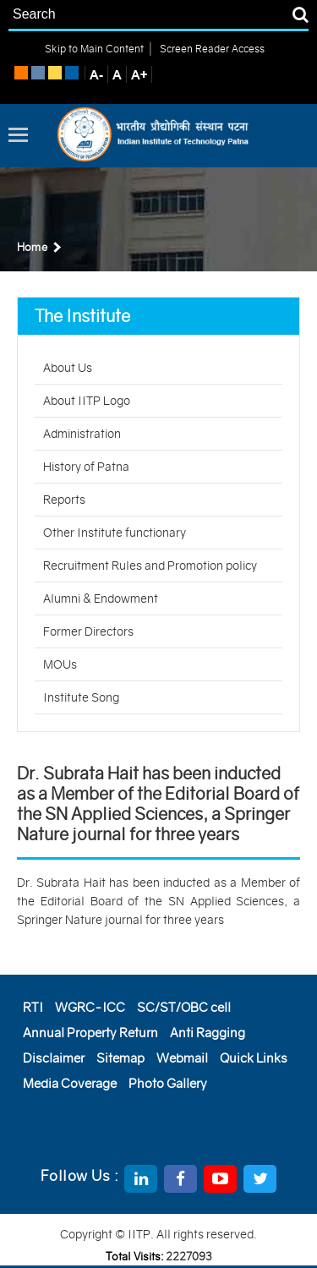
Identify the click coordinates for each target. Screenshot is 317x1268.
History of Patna (86, 466)
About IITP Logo (86, 400)
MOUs (60, 664)
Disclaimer (54, 1058)
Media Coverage (70, 1083)
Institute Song (81, 697)
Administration (82, 433)
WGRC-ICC (90, 1007)
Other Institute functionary (114, 532)
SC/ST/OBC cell (184, 1007)
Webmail (182, 1058)
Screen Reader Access (211, 48)
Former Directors (88, 631)
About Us (67, 367)
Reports (64, 499)
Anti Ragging (207, 1033)
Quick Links (253, 1058)
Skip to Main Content (94, 48)
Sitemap (120, 1058)
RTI (33, 1007)
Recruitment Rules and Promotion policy (150, 565)
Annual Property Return (90, 1033)
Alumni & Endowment (100, 598)
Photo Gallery (167, 1083)
